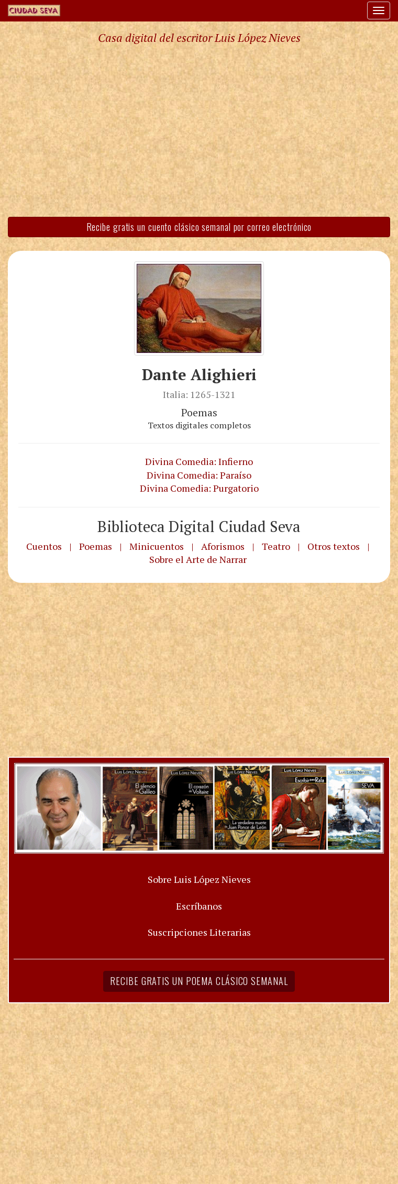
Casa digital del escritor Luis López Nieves (199, 37)
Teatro (276, 546)
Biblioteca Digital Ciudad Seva (199, 526)
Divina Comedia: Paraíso (199, 475)
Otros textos (333, 546)
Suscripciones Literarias (199, 932)
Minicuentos (156, 546)
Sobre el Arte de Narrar (198, 559)
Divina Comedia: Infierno (199, 461)
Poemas (95, 546)
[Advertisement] (199, 130)
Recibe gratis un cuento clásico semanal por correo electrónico (199, 227)
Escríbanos (199, 906)
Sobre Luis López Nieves (199, 879)
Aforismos (223, 546)
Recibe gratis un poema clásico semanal (199, 981)
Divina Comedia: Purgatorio (199, 488)
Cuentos (44, 546)
